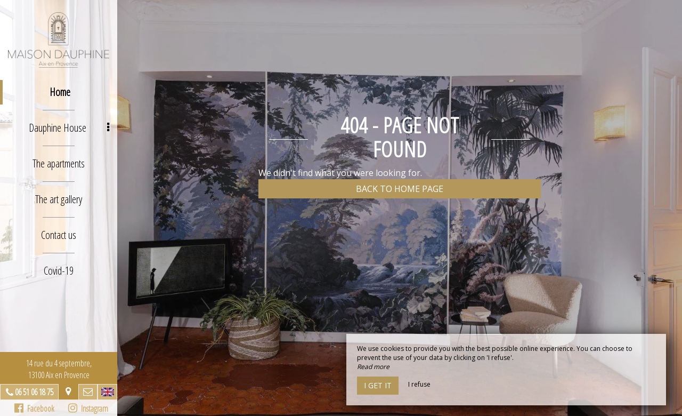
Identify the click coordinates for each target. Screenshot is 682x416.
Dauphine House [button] (69, 128)
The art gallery (58, 199)
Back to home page (399, 189)
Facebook (34, 408)
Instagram (88, 408)
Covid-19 (59, 270)
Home (60, 92)
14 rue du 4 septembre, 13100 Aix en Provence (59, 369)
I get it (378, 385)
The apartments (59, 163)
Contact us (58, 235)
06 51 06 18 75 (34, 392)
